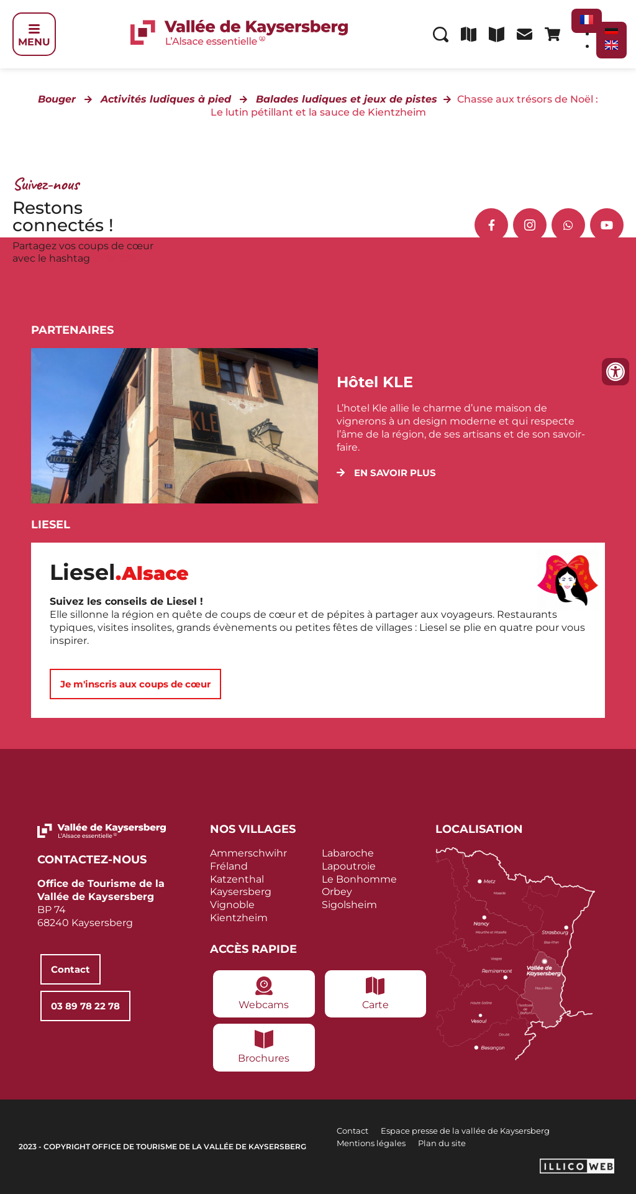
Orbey (337, 892)
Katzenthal (237, 879)
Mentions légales (371, 1143)
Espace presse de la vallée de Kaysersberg (465, 1131)
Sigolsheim (349, 905)
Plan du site (442, 1143)
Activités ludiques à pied (166, 99)
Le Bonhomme (359, 879)
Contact (352, 1131)
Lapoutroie (349, 866)
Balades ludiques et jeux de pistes (346, 99)
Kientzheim (239, 918)
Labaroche (348, 853)
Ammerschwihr (248, 853)
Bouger (57, 99)
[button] (386, 472)
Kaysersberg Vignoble (240, 898)
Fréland (229, 866)
